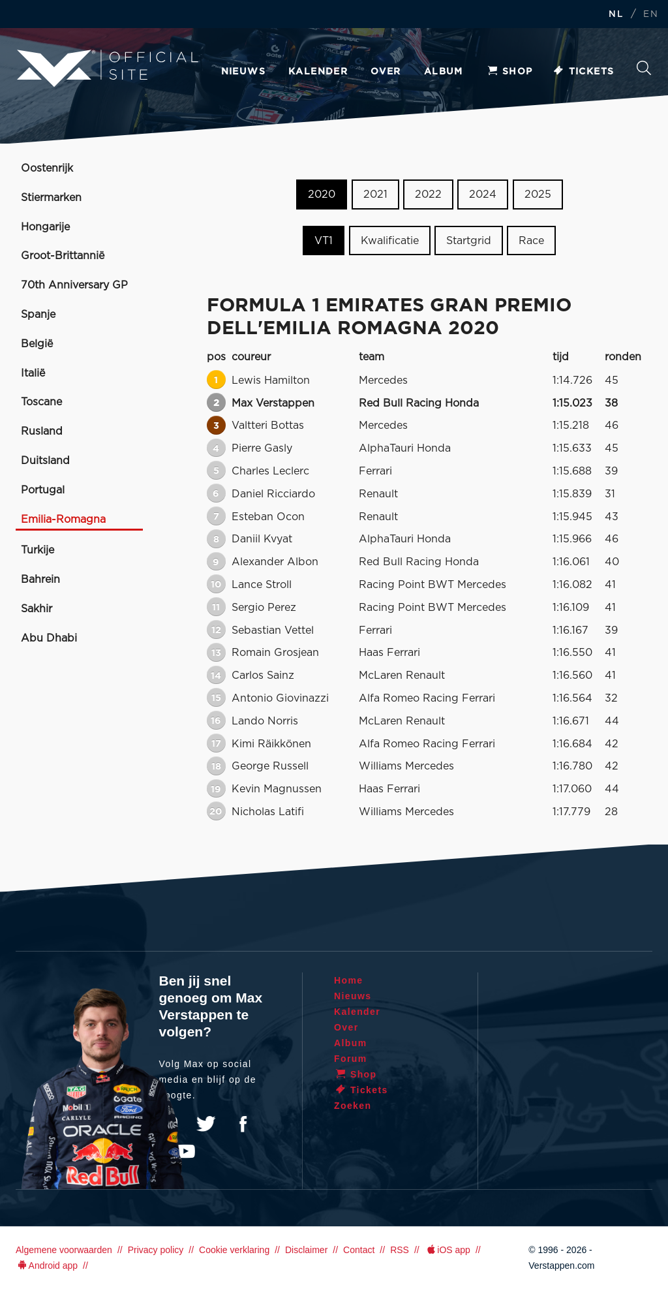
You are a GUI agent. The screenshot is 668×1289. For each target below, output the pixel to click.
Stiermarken (51, 198)
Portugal (43, 490)
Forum (350, 1058)
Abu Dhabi (49, 638)
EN (650, 14)
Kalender (318, 71)
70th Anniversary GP (74, 285)
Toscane (41, 402)
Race (531, 241)
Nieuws (243, 71)
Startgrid (468, 241)
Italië (33, 373)
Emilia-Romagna (63, 519)
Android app (47, 1265)
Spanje (38, 314)
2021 (375, 194)
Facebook (242, 1123)
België (37, 344)
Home (348, 980)
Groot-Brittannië (62, 256)
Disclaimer (306, 1250)
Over (386, 71)
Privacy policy (156, 1250)
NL (616, 14)
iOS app (447, 1250)
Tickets (584, 71)
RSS (399, 1250)
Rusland (42, 431)
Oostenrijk (47, 168)
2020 (321, 194)
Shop (509, 71)
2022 (428, 194)
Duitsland (45, 461)
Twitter (206, 1123)
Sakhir (36, 609)
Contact (358, 1250)
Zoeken (644, 68)
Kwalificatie (390, 241)
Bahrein (40, 579)
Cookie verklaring (234, 1250)
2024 (482, 194)
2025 (537, 194)
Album (443, 71)
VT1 (323, 241)
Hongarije (45, 227)
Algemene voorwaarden (64, 1250)
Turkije (37, 550)
